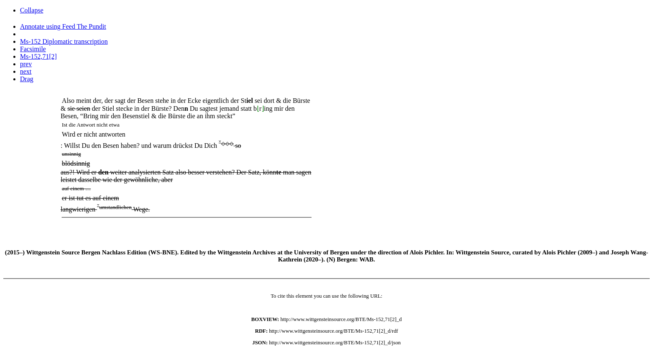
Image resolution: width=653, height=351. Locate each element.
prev (26, 63)
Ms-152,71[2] (38, 56)
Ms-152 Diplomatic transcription (64, 41)
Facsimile (33, 48)
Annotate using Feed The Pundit (63, 26)
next (26, 71)
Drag (26, 78)
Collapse (31, 10)
